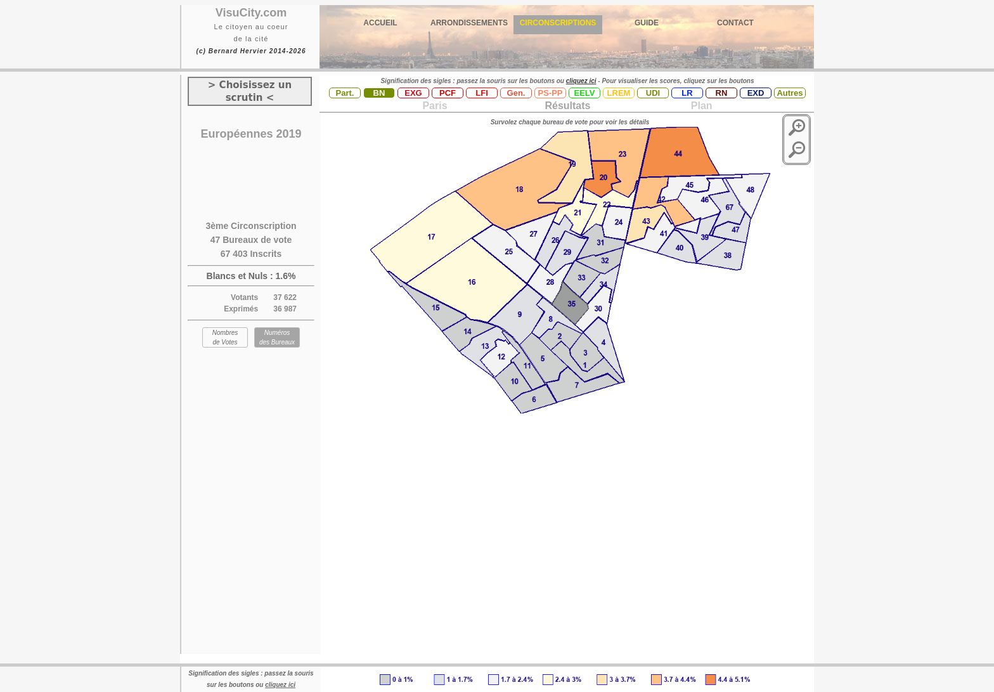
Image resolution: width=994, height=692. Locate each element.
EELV (584, 93)
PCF (447, 93)
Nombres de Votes (225, 337)
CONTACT (735, 22)
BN (379, 93)
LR (686, 93)
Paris (434, 105)
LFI (481, 93)
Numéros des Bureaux (277, 337)
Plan (700, 105)
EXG (413, 93)
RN (722, 93)
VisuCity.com (251, 12)
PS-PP (550, 93)
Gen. (516, 93)
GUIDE (647, 22)
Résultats (567, 105)
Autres (790, 93)
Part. (345, 93)
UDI (653, 93)
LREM (619, 93)
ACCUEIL (380, 22)
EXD (756, 93)
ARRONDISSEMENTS (469, 22)
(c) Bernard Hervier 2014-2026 (251, 51)
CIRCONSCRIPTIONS (558, 22)
